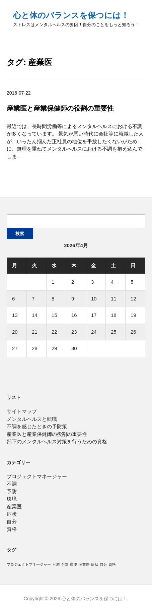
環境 (12, 499)
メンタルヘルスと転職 (32, 419)
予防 (12, 491)
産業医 (14, 506)
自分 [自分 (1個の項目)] (103, 564)
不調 (12, 484)
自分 (12, 521)
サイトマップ (22, 411)
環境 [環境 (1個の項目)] (73, 564)
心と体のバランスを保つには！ (71, 15)
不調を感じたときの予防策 (37, 426)
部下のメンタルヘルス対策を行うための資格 (57, 441)
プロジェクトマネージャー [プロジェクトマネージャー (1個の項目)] (29, 564)
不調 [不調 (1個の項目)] (56, 564)
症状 (12, 514)
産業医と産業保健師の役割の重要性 (60, 108)
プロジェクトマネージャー (37, 476)
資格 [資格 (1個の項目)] (112, 564)
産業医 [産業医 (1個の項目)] (84, 564)
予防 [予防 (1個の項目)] (64, 564)
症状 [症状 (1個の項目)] (94, 564)
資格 (12, 529)
